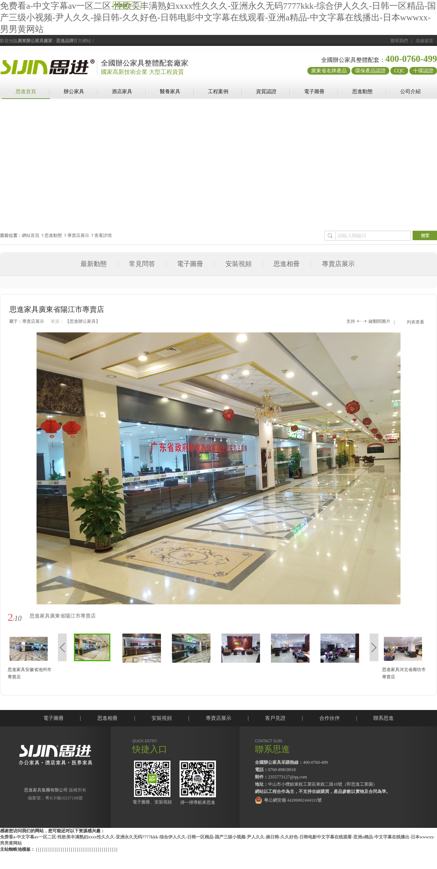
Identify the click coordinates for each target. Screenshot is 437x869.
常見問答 (142, 263)
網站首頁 (30, 235)
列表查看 (415, 322)
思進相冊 (286, 263)
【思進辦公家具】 (82, 321)
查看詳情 (103, 235)
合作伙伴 (329, 718)
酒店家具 (122, 91)
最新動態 (93, 263)
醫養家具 (170, 91)
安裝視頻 (238, 263)
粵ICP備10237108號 (64, 798)
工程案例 (218, 91)
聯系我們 (399, 40)
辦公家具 (74, 91)
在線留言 (424, 40)
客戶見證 (275, 718)
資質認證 (266, 91)
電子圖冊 (314, 91)
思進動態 (362, 91)
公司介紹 (410, 91)
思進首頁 (26, 91)
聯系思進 (383, 718)
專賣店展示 (78, 235)
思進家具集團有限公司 (46, 790)
